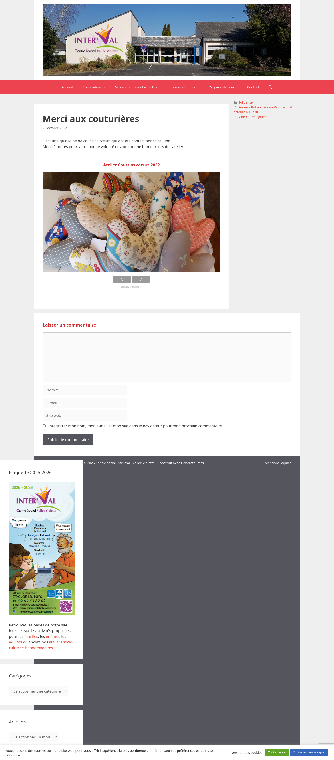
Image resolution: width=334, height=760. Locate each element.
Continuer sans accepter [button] (309, 752)
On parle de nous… (223, 87)
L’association (96, 87)
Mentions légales (278, 463)
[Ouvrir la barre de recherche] (270, 87)
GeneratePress (192, 463)
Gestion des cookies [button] (247, 752)
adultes (15, 641)
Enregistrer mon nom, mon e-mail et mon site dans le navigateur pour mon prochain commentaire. (135, 425)
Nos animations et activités (140, 87)
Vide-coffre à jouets (252, 117)
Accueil (67, 87)
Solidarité (245, 102)
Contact (253, 87)
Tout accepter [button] (277, 752)
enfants (52, 636)
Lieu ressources (187, 87)
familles (31, 636)
